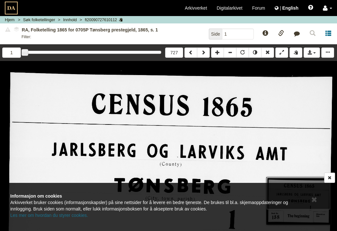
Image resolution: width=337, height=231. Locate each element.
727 (174, 52)
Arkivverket (196, 8)
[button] (327, 8)
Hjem (9, 19)
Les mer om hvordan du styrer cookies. (49, 215)
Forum (258, 8)
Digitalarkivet (230, 8)
